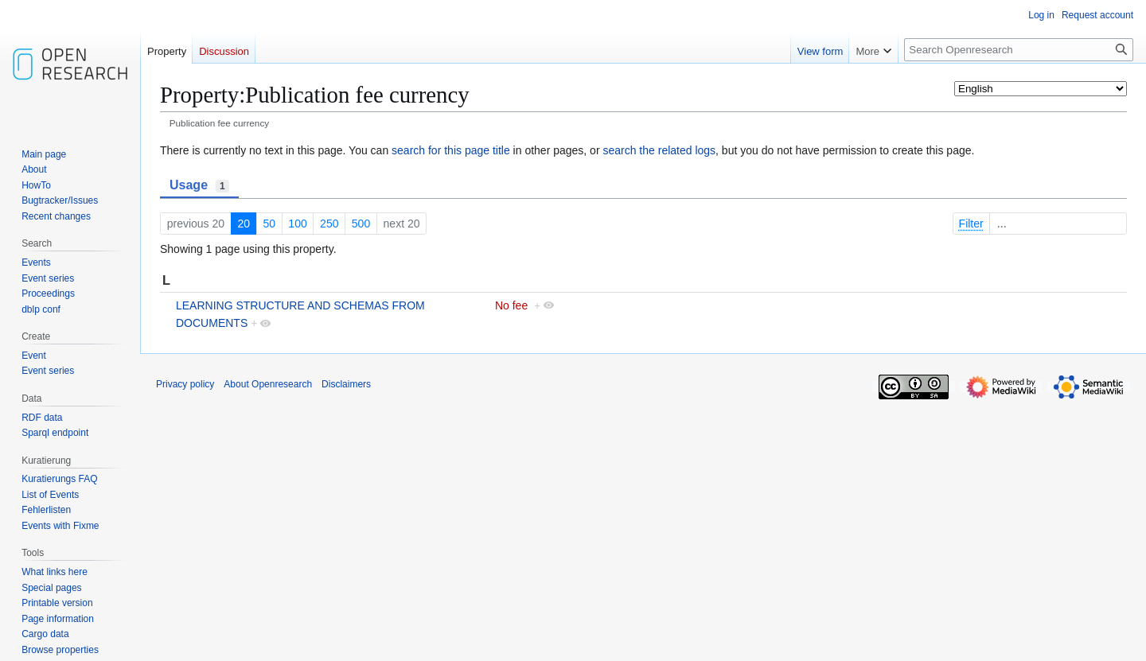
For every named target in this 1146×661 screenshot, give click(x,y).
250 (329, 223)
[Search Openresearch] (1018, 49)
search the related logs (658, 150)
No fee (511, 305)
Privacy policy (185, 384)
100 (297, 223)
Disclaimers (346, 384)
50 (269, 223)
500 (361, 223)
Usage (199, 185)
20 (243, 223)
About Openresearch (268, 384)
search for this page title (451, 150)
